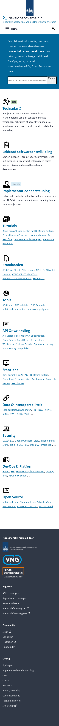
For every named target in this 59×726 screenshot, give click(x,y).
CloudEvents (9, 340)
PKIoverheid (28, 269)
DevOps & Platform (18, 466)
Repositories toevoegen (15, 598)
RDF (35, 409)
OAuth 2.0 (8, 440)
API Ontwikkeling (16, 331)
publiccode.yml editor (14, 309)
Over (5, 675)
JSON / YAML (23, 413)
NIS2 (12, 444)
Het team (7, 685)
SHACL (48, 409)
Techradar (12, 108)
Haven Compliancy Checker (30, 471)
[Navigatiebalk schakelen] (7, 28)
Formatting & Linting (13, 379)
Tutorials (10, 226)
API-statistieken (11, 603)
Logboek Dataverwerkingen (17, 409)
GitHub (8, 636)
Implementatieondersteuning (26, 191)
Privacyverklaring (11, 690)
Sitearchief (10, 705)
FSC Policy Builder (18, 475)
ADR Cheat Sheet (11, 269)
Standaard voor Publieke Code (36, 502)
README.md (9, 506)
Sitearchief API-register (16, 608)
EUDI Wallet (49, 269)
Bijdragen (8, 665)
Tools (7, 300)
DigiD (36, 440)
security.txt (38, 278)
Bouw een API (10, 230)
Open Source (13, 497)
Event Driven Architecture (30, 340)
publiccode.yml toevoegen (27, 239)
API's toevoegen (11, 593)
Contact (7, 680)
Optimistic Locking (43, 344)
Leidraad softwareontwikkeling (27, 152)
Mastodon (9, 641)
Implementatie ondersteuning (18, 670)
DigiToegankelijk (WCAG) (15, 374)
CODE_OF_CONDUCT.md (24, 274)
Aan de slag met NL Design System (35, 230)
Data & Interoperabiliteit (22, 405)
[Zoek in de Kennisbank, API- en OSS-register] (27, 80)
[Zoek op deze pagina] (53, 28)
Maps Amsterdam (35, 379)
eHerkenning (48, 440)
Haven (6, 471)
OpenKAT (34, 444)
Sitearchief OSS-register (16, 613)
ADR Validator (22, 305)
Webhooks (8, 344)
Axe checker (17, 383)
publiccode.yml (10, 502)
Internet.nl (46, 444)
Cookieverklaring (11, 695)
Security (9, 435)
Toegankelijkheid (12, 700)
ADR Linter (8, 305)
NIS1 (38, 269)
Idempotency (9, 348)
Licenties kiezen (37, 235)
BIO (26, 444)
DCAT (40, 409)
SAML (5, 444)
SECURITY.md (46, 506)
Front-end (11, 370)
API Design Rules (11, 335)
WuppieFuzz (24, 348)
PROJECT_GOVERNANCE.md (17, 278)
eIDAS (20, 444)
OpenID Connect (23, 440)
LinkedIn (8, 646)
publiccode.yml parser (38, 309)
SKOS (5, 413)
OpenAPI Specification (33, 335)
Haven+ (7, 274)
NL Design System (39, 374)
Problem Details (23, 344)
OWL (12, 413)
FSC (12, 471)
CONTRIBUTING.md (27, 506)
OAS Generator (38, 305)
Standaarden (13, 265)
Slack (7, 631)
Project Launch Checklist (15, 235)
